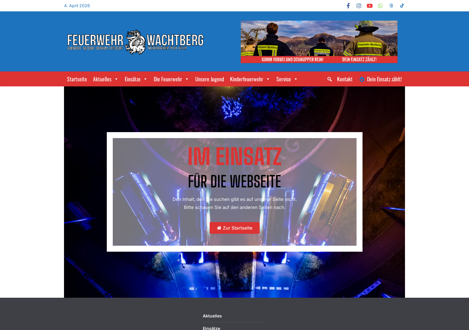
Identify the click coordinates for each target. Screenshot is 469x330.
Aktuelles (106, 78)
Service (287, 78)
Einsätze (136, 78)
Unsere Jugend (209, 79)
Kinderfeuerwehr (250, 78)
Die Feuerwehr (171, 78)
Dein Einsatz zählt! (384, 79)
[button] (329, 79)
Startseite (77, 79)
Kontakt (345, 79)
